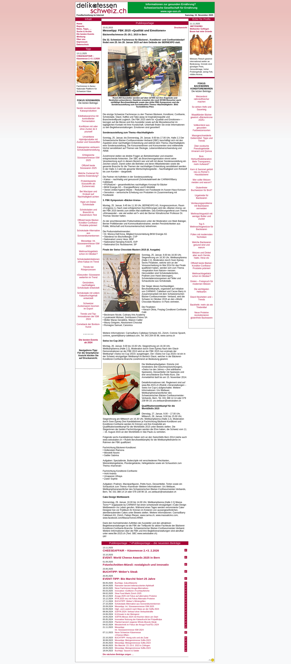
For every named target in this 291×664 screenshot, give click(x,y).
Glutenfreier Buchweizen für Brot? (201, 189)
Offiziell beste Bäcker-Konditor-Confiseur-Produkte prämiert (88, 223)
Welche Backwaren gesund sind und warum (201, 245)
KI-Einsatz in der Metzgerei (127, 614)
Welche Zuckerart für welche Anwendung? (88, 174)
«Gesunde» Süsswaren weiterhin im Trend (88, 276)
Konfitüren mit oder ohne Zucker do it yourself (88, 129)
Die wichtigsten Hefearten (201, 290)
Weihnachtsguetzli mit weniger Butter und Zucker (201, 216)
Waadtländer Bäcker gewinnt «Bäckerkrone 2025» (202, 117)
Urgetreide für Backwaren (201, 196)
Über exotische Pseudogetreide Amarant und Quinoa (201, 148)
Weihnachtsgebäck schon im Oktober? (88, 252)
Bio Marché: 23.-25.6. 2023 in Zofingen (132, 645)
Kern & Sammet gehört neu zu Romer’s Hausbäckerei (201, 172)
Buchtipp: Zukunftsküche (126, 583)
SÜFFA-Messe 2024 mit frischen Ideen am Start (136, 617)
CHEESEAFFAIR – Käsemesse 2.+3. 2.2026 (131, 550)
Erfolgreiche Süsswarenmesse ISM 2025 (88, 158)
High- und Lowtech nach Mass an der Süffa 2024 (137, 609)
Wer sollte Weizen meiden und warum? (202, 181)
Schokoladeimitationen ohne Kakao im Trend (88, 260)
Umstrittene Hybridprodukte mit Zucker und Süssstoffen (88, 139)
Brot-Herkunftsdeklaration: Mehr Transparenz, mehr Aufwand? (201, 160)
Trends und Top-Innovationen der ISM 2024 (88, 316)
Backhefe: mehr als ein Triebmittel (201, 306)
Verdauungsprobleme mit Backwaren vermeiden (201, 206)
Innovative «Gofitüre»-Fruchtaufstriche (132, 591)
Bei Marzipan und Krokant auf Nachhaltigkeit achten (88, 194)
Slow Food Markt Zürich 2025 (128, 593)
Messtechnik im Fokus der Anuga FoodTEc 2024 (137, 624)
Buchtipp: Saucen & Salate (127, 650)
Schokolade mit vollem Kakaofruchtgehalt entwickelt (88, 296)
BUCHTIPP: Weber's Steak (120, 571)
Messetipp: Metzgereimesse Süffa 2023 (133, 640)
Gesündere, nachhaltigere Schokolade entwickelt (88, 285)
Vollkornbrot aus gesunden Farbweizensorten (201, 128)
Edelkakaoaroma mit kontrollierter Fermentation (88, 119)
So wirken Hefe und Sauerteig (201, 108)
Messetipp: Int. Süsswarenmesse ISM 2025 (88, 243)
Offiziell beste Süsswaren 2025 (88, 166)
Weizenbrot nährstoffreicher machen (201, 99)
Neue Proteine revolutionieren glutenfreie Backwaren (202, 315)
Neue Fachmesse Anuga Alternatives (131, 588)
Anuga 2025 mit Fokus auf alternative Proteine (136, 596)
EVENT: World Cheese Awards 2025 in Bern (131, 557)
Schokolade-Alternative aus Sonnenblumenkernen (88, 233)
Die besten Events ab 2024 (88, 341)
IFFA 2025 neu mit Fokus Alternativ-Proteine (135, 598)
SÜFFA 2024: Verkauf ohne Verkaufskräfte (134, 611)
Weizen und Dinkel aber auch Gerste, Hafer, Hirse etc (201, 255)
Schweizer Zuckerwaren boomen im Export (88, 306)
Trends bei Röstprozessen (88, 268)
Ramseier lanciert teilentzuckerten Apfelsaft (134, 585)
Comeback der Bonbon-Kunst (88, 325)
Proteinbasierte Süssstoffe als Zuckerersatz (88, 184)
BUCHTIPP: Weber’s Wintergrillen (130, 601)
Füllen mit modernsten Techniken (202, 235)
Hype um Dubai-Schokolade (88, 203)
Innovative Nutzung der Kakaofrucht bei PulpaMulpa (138, 619)
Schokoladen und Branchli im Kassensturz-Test (88, 212)
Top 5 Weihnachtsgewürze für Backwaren (201, 227)
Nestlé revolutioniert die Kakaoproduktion (88, 109)
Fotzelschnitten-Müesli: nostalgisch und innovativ (136, 564)
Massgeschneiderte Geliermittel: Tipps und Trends (201, 138)
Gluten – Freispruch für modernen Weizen (201, 282)
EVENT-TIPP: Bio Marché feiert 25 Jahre (129, 578)
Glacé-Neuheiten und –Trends (201, 298)
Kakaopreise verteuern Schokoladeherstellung (88, 148)
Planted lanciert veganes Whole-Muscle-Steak (136, 622)
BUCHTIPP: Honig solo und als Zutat (131, 637)
